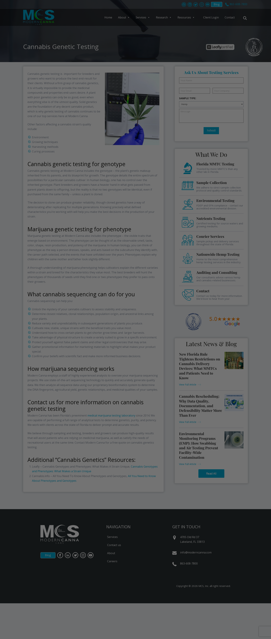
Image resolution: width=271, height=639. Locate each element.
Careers (112, 561)
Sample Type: (187, 98)
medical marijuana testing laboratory (111, 415)
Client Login (211, 17)
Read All (211, 473)
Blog (215, 5)
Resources (186, 17)
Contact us (114, 545)
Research (164, 17)
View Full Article (187, 384)
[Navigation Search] (245, 18)
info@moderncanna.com (196, 552)
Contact (230, 17)
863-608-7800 (189, 563)
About (124, 17)
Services (143, 17)
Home (108, 17)
